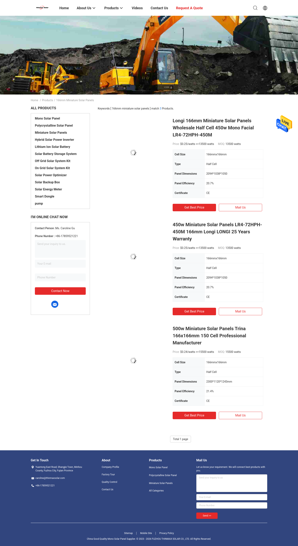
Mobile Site (146, 533)
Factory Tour (108, 474)
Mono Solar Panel (47, 118)
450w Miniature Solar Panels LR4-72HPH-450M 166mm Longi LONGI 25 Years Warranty (217, 232)
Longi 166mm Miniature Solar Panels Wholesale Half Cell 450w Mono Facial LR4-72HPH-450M (213, 128)
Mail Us (240, 207)
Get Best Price (194, 207)
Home (34, 100)
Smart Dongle (44, 196)
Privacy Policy (166, 533)
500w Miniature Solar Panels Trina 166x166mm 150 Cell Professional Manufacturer (209, 336)
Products (47, 100)
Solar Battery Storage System (56, 154)
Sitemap (128, 533)
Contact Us (107, 489)
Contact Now (60, 291)
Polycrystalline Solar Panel (54, 125)
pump (39, 203)
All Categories (156, 490)
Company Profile (110, 467)
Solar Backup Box (47, 182)
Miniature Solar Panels (51, 132)
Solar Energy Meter (48, 189)
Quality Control (109, 482)
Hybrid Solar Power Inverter (54, 140)
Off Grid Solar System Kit (52, 161)
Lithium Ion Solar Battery (52, 147)
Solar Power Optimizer (51, 175)
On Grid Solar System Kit (52, 168)
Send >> (207, 515)
